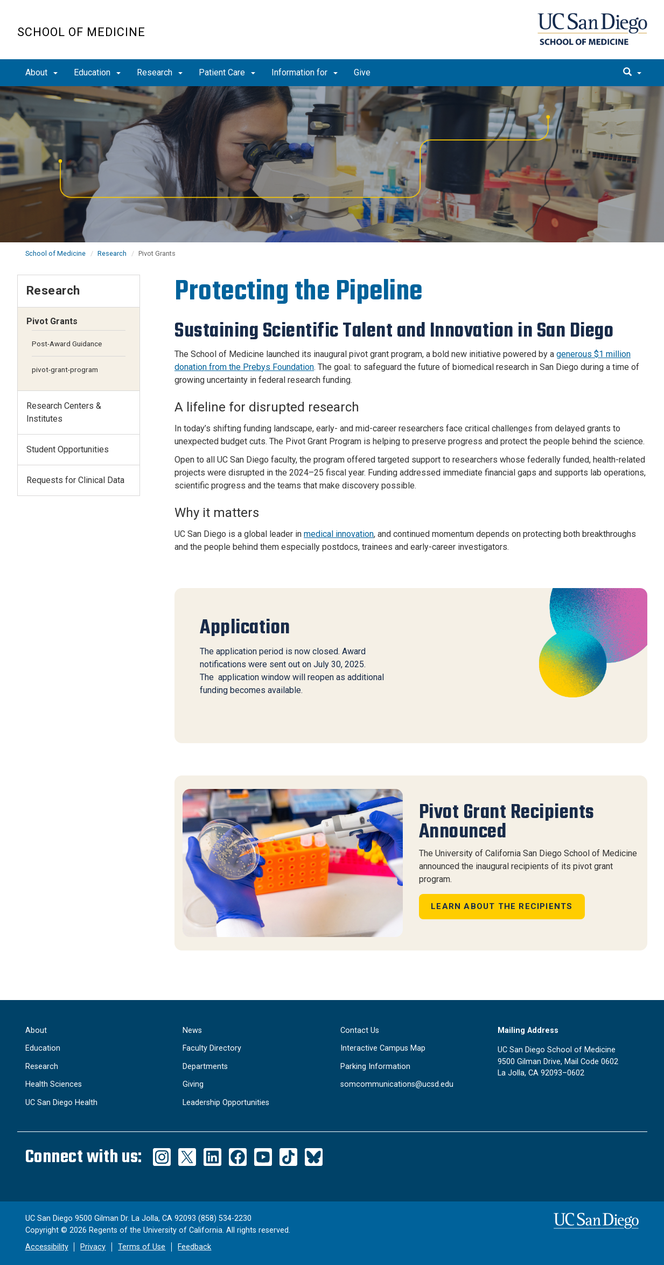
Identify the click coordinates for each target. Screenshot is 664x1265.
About (41, 72)
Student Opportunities (67, 449)
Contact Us (359, 1030)
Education (97, 72)
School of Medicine (81, 32)
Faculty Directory (212, 1048)
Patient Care (227, 72)
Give (362, 72)
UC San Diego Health (61, 1102)
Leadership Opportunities (226, 1102)
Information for (304, 72)
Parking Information (375, 1066)
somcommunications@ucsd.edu (396, 1084)
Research (160, 72)
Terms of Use (141, 1247)
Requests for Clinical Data (75, 480)
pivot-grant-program (65, 369)
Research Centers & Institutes (63, 412)
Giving (193, 1084)
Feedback (194, 1247)
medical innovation (339, 534)
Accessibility (46, 1247)
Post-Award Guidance (67, 343)
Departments (205, 1066)
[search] (632, 72)
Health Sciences (53, 1084)
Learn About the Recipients (501, 906)
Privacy (93, 1247)
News (192, 1030)
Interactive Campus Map (382, 1048)
